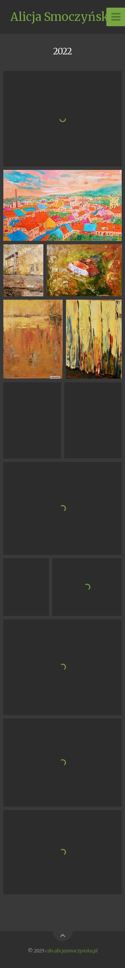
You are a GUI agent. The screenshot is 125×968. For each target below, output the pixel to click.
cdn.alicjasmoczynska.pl (71, 951)
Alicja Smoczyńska (62, 17)
